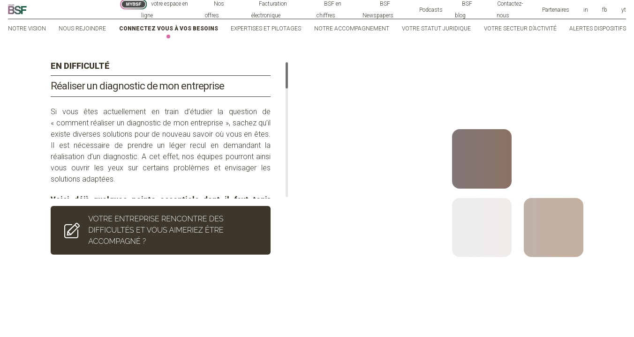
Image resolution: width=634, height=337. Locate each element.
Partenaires (555, 10)
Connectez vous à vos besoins (168, 28)
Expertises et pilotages (266, 28)
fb (604, 10)
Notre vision (27, 28)
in (585, 10)
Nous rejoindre (82, 28)
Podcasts (431, 10)
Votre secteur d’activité (520, 28)
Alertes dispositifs (597, 28)
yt (623, 10)
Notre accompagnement (351, 28)
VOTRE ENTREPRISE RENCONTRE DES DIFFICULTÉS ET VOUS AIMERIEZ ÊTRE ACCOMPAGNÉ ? (141, 213)
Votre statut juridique (436, 28)
